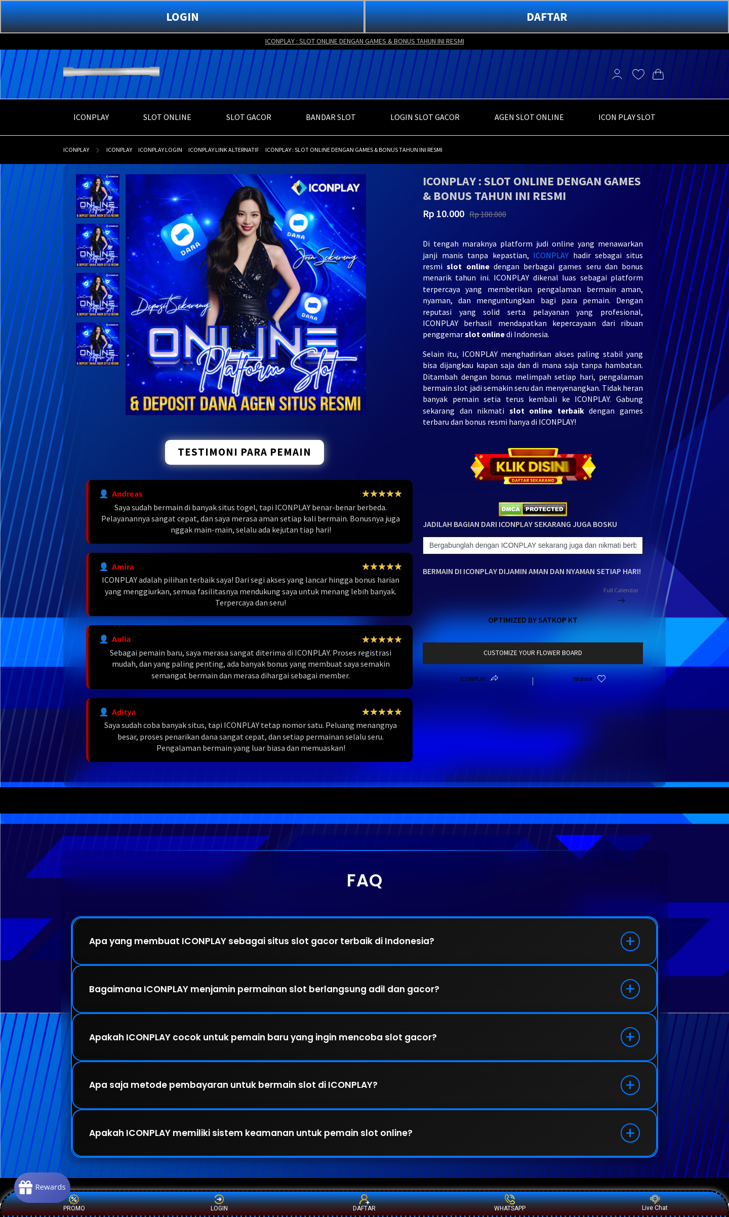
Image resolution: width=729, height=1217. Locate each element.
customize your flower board (533, 652)
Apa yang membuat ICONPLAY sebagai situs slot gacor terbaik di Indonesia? (271, 942)
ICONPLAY (76, 149)
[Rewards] (47, 1186)
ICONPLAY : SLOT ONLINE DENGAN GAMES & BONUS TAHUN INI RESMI (364, 41)
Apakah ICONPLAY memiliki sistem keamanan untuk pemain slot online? (260, 1145)
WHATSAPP (509, 1203)
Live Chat (655, 1203)
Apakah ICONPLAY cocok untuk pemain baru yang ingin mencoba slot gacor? (272, 1043)
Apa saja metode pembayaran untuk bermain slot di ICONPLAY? (241, 1094)
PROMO (74, 1203)
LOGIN (182, 16)
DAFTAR (547, 16)
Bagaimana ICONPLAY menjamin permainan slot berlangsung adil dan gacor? (275, 993)
